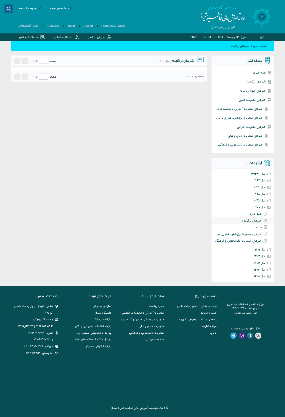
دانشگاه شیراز (103, 312)
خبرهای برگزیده (256, 81)
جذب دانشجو (209, 312)
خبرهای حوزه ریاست (253, 90)
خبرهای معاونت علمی (252, 99)
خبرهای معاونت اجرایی (251, 126)
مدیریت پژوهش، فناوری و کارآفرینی (142, 319)
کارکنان (88, 25)
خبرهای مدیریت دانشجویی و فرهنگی (240, 144)
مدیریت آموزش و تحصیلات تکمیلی (142, 312)
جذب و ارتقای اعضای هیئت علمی (197, 306)
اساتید (71, 25)
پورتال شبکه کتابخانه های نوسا (93, 339)
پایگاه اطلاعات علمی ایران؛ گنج (93, 326)
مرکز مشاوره (209, 326)
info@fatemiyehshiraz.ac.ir (35, 326)
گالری (213, 333)
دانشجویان (53, 25)
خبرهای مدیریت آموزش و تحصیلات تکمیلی (237, 109)
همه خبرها (259, 72)
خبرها (258, 227)
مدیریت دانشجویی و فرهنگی (146, 333)
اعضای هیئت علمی (113, 25)
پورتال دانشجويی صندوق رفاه (93, 333)
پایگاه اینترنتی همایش (98, 346)
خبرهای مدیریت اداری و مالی (245, 136)
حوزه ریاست (156, 306)
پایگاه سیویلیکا (102, 319)
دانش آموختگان (28, 25)
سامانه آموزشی (28, 37)
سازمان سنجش (102, 306)
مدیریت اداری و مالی (151, 326)
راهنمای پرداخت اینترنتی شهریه (198, 319)
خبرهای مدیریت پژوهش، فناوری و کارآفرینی (237, 117)
